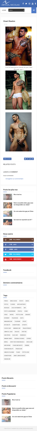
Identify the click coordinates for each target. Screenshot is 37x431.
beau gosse (7, 159)
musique (6, 307)
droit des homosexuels (17, 342)
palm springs (27, 328)
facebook (23, 335)
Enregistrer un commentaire (14, 179)
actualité (7, 324)
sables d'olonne (9, 352)
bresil (6, 342)
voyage (29, 338)
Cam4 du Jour (8, 331)
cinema (27, 345)
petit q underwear (9, 311)
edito (21, 318)
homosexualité (8, 348)
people (20, 311)
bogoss (17, 331)
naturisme (7, 345)
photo (21, 301)
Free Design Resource (26, 428)
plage (18, 352)
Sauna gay (7, 359)
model (12, 314)
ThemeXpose (14, 428)
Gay (25, 307)
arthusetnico (21, 304)
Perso (6, 301)
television (15, 318)
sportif (24, 324)
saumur (27, 314)
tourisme (17, 321)
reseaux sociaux (19, 338)
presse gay (19, 348)
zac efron (7, 335)
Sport (24, 321)
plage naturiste (17, 345)
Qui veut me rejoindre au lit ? (23, 219)
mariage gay (16, 328)
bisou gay (29, 342)
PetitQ (6, 304)
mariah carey (8, 338)
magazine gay (8, 321)
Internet (6, 318)
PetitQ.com (25, 352)
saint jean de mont (19, 355)
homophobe (7, 355)
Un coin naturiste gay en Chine (23, 211)
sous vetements (16, 307)
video (5, 314)
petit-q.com (19, 314)
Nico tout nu (18, 194)
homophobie (16, 324)
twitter (24, 331)
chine (26, 311)
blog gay (15, 335)
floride (13, 304)
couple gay (7, 328)
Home (4, 10)
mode (27, 301)
